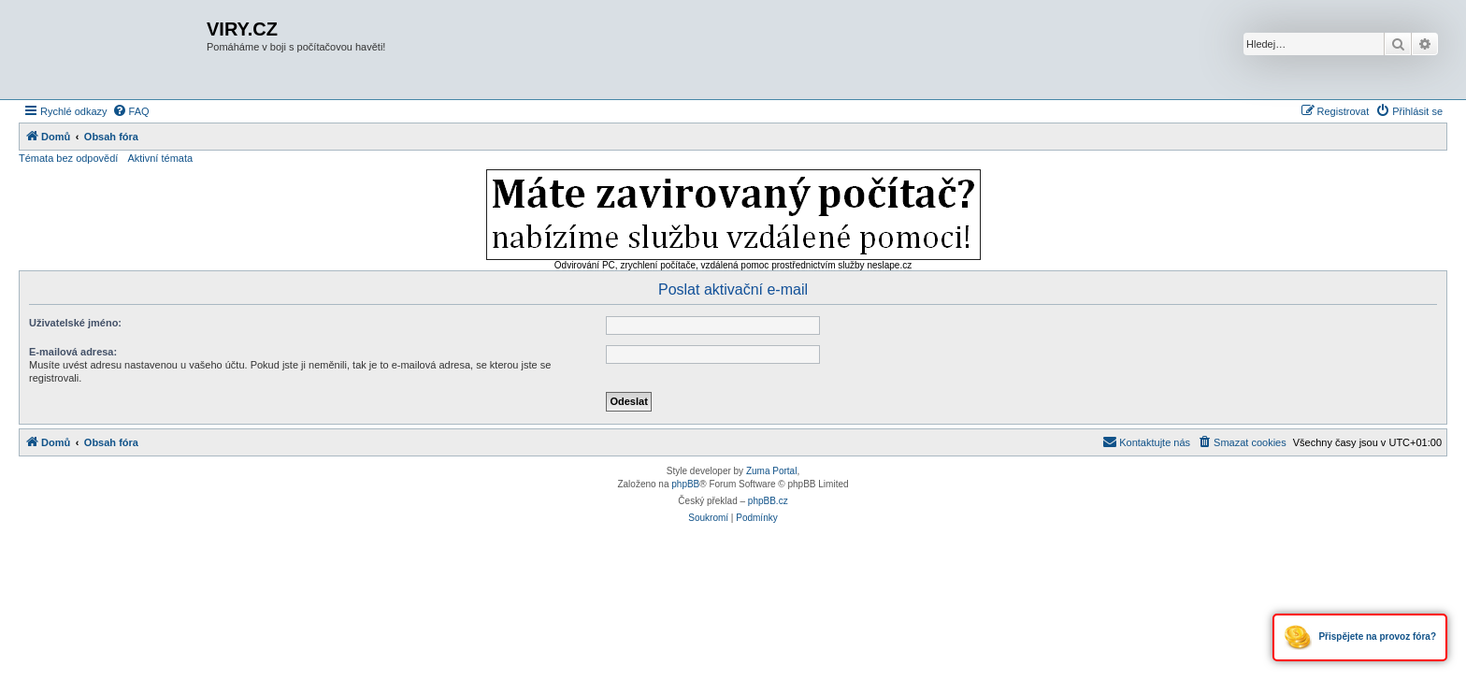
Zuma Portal (771, 471)
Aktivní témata (160, 158)
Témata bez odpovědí (68, 158)
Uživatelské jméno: (75, 322)
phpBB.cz (768, 501)
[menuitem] (131, 111)
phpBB (685, 484)
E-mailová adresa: (73, 351)
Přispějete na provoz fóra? (1360, 637)
